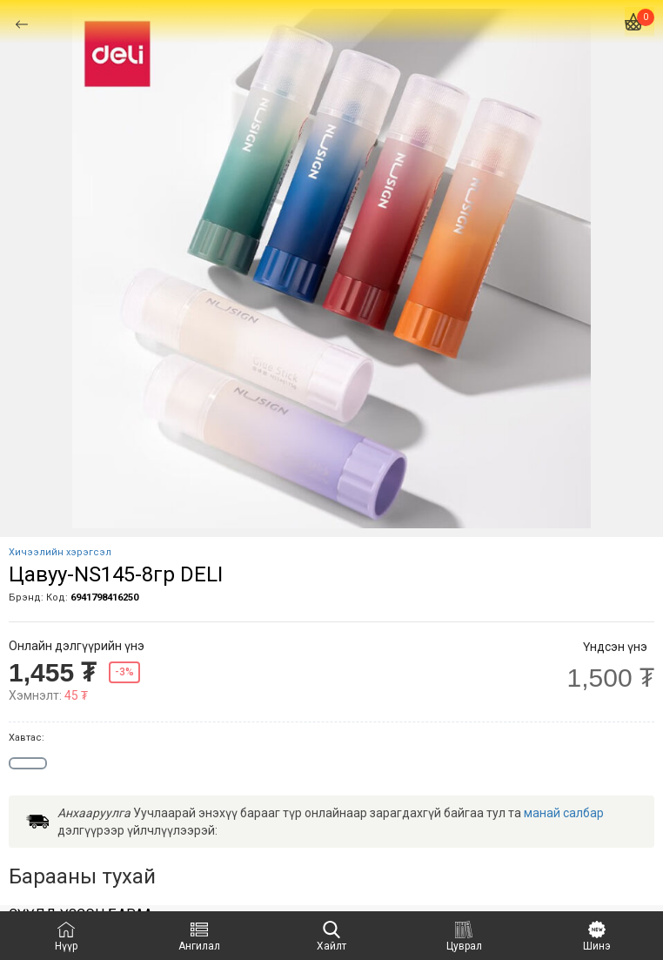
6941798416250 (104, 597)
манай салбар (564, 813)
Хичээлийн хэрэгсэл (60, 552)
